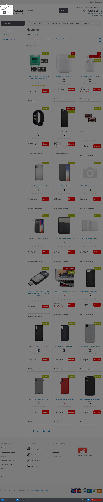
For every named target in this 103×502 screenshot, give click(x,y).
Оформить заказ (96, 500)
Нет (8, 12)
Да (4, 12)
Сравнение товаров (24, 500)
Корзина (84, 500)
